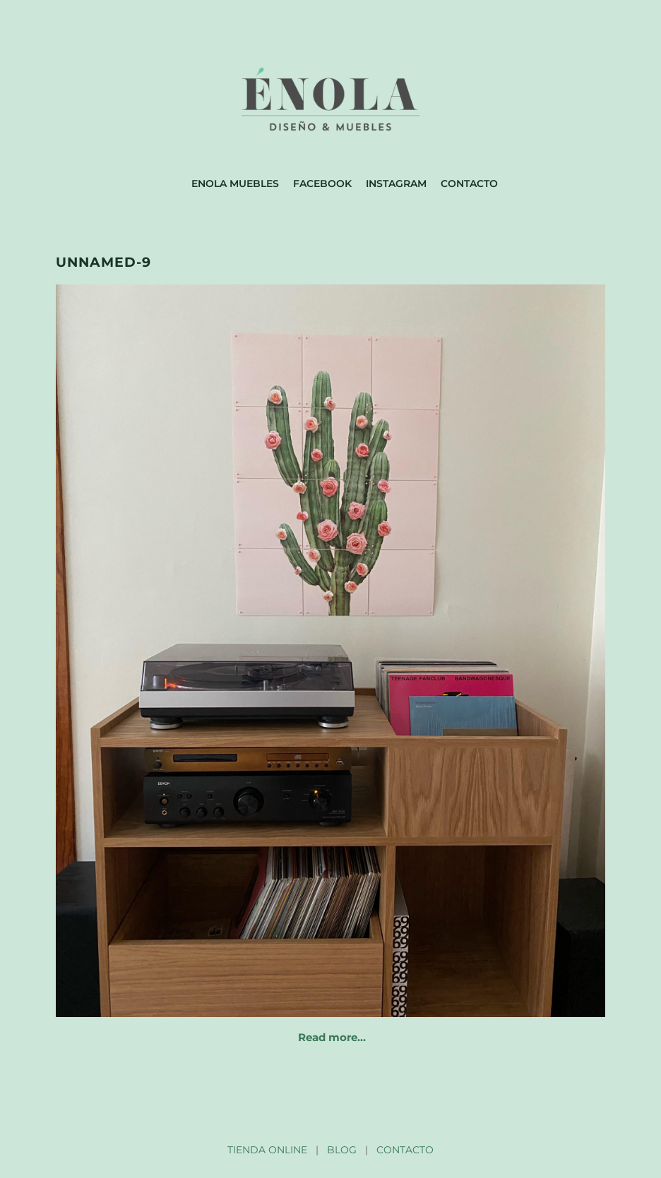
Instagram (396, 183)
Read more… (332, 1037)
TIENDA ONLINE (267, 1149)
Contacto (469, 183)
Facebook (322, 183)
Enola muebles (235, 183)
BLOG (342, 1149)
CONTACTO (405, 1149)
